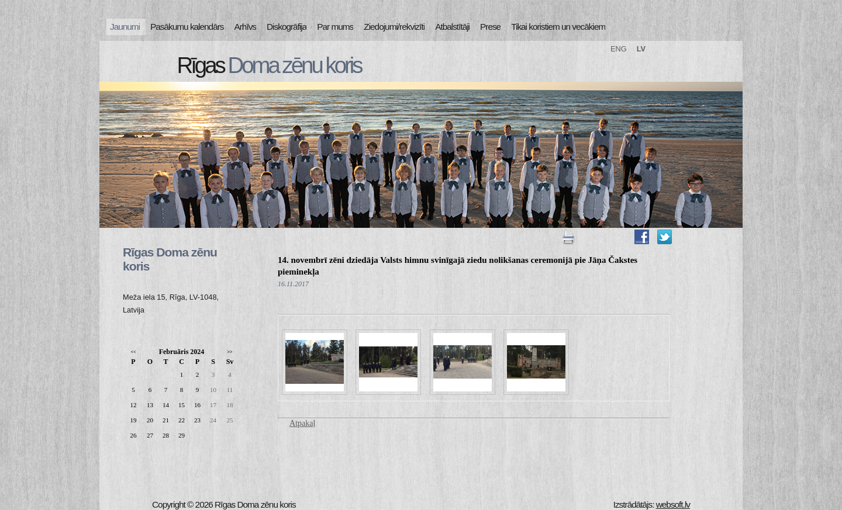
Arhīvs (245, 27)
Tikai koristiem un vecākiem (558, 27)
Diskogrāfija (286, 27)
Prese (490, 27)
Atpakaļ (302, 423)
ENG (618, 48)
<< (133, 352)
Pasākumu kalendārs (186, 27)
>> (229, 352)
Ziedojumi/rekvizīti (394, 27)
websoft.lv (673, 504)
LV (641, 48)
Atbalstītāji (452, 27)
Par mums (335, 27)
